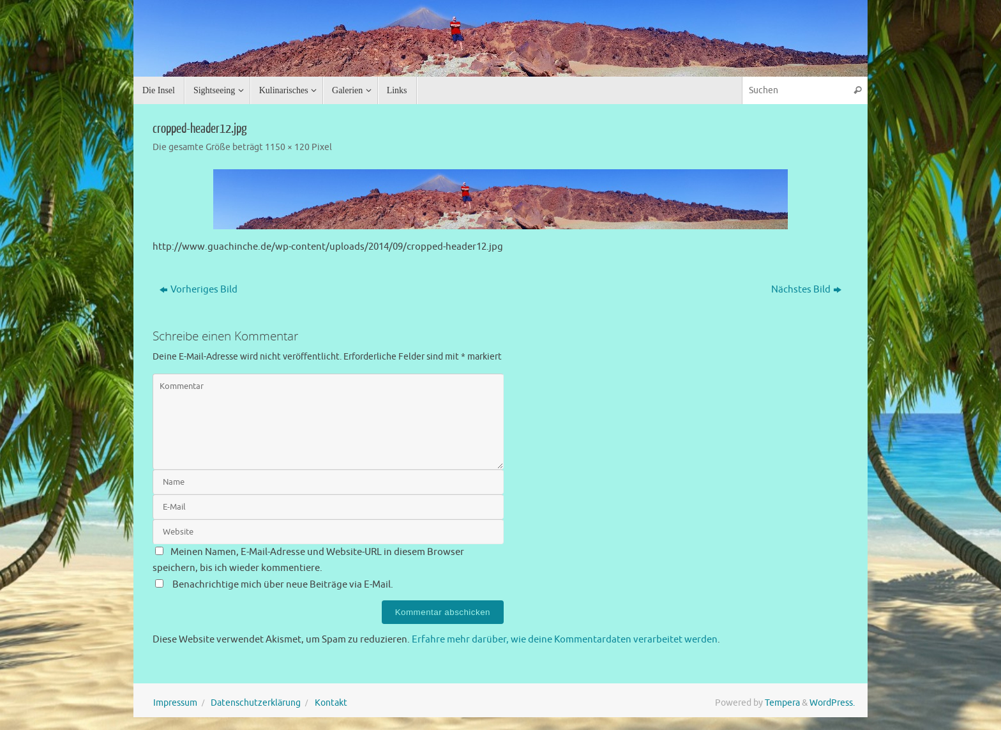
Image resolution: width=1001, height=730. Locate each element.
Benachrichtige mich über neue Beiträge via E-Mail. (282, 585)
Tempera (782, 702)
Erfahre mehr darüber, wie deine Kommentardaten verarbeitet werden (565, 640)
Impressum (175, 702)
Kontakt (331, 702)
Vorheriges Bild (198, 290)
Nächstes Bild (806, 290)
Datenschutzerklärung (256, 702)
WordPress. (832, 702)
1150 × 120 (287, 147)
